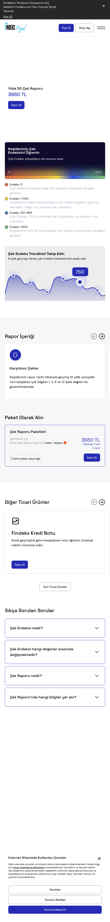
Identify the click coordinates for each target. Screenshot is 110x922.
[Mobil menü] (101, 28)
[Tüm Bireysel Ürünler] (54, 587)
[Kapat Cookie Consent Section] (99, 858)
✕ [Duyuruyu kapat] (103, 6)
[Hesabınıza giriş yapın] (84, 28)
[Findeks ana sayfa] (16, 27)
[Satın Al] (16, 105)
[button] (55, 628)
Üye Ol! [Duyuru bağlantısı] (7, 16)
